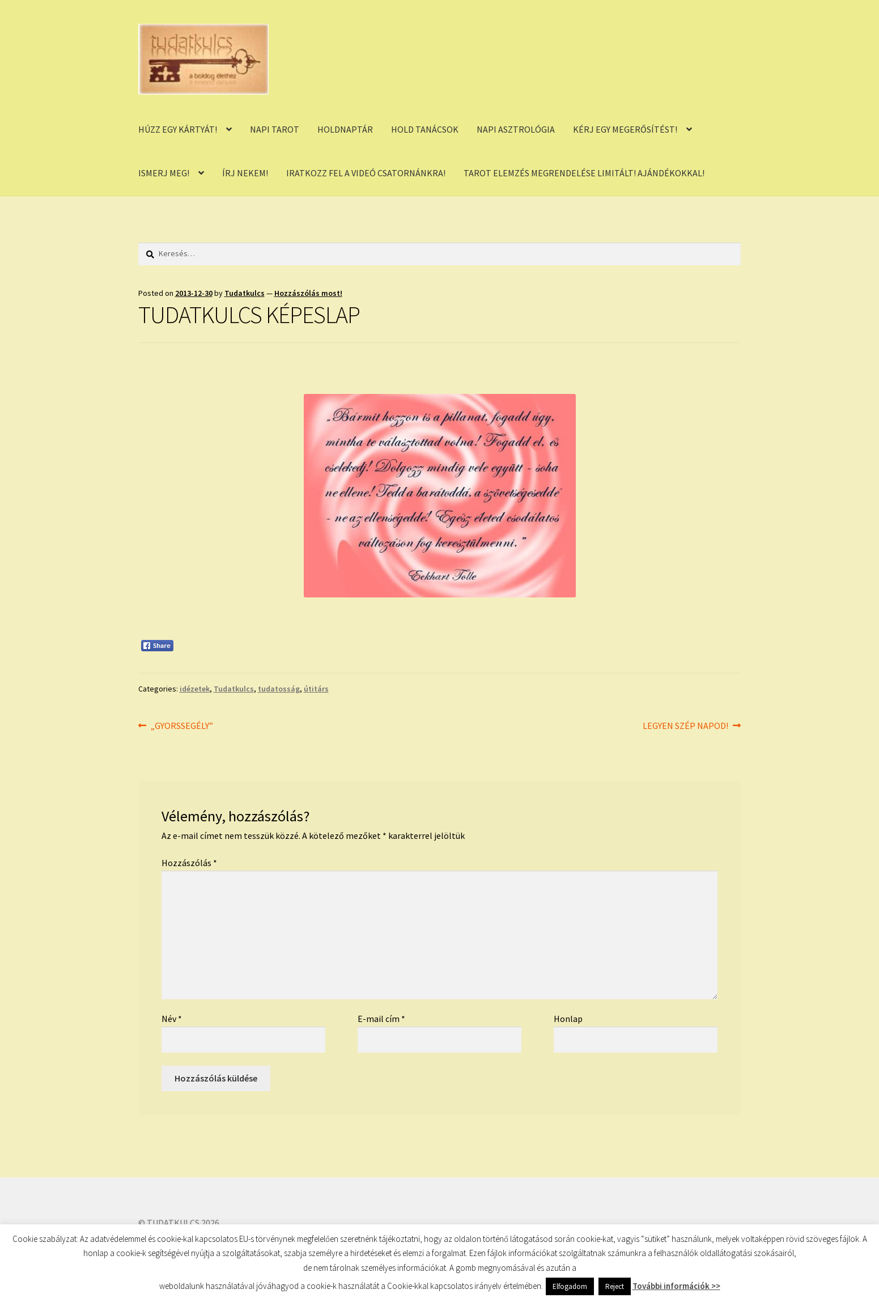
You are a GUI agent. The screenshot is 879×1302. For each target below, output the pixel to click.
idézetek (195, 689)
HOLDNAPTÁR (345, 129)
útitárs (316, 689)
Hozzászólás (189, 862)
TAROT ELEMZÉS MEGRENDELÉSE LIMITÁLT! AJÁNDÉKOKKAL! (584, 173)
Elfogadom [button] (570, 1286)
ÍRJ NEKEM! (245, 173)
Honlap (568, 1018)
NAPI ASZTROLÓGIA (516, 129)
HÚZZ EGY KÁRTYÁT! (177, 129)
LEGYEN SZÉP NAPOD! (685, 726)
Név (172, 1018)
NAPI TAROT (274, 129)
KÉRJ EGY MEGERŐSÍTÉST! (625, 129)
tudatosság (279, 689)
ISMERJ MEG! (163, 173)
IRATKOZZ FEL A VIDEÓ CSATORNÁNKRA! (365, 173)
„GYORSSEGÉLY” (181, 726)
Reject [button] (614, 1286)
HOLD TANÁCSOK (424, 129)
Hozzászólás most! (308, 293)
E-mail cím (381, 1018)
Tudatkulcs (244, 293)
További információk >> (676, 1285)
